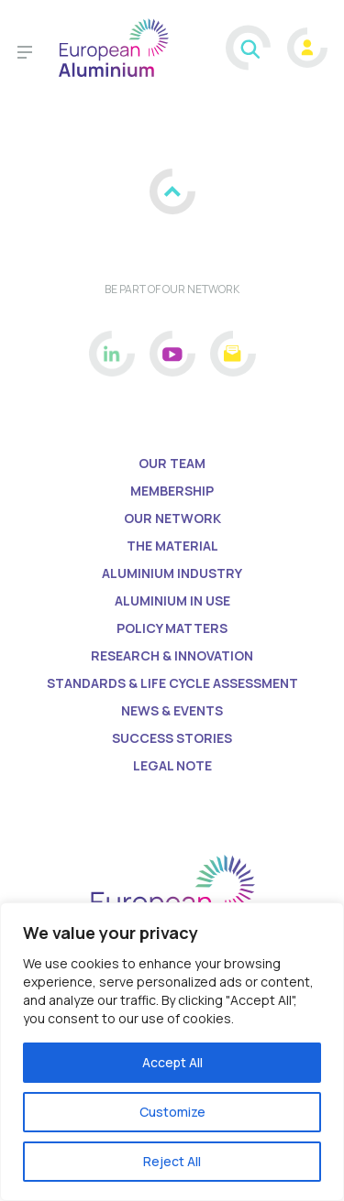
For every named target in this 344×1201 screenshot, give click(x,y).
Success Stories (172, 738)
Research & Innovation (172, 655)
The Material (172, 545)
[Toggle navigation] (25, 55)
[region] (172, 1051)
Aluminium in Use (172, 600)
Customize (172, 1111)
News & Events (172, 710)
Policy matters (172, 628)
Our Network (172, 518)
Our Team (172, 463)
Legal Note (172, 765)
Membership (172, 490)
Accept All (172, 1062)
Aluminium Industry (172, 573)
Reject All (172, 1161)
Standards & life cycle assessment (172, 683)
